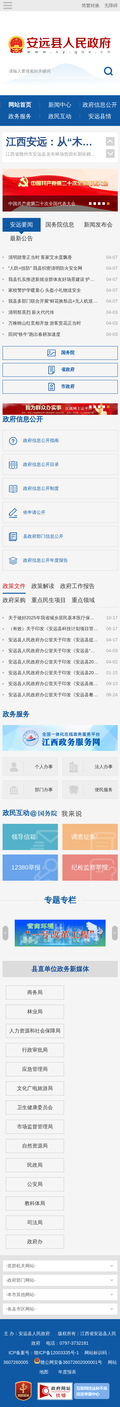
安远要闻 (21, 224)
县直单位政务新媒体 (60, 968)
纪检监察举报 (89, 867)
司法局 (35, 1222)
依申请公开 (34, 512)
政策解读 (42, 586)
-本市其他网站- (21, 1294)
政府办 (35, 1241)
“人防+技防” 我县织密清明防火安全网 (45, 268)
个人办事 (44, 766)
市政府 (68, 386)
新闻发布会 (98, 224)
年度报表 (67, 1371)
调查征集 (83, 836)
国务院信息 (59, 224)
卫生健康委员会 (35, 1107)
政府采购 (14, 600)
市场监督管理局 (35, 1126)
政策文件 (14, 586)
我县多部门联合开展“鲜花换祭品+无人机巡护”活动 (53, 301)
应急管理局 (35, 1069)
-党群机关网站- (21, 1265)
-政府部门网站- (21, 1280)
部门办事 (44, 789)
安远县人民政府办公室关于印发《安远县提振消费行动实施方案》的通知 (53, 639)
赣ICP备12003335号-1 (56, 1352)
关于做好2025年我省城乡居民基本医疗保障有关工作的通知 (53, 617)
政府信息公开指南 (41, 440)
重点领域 (83, 600)
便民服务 (104, 789)
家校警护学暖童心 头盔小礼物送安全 (44, 290)
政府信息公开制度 (41, 488)
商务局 (35, 992)
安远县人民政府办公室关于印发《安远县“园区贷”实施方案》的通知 (53, 650)
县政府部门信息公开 (43, 536)
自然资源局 (35, 1145)
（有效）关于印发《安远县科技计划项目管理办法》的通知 (53, 628)
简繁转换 (91, 5)
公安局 (35, 1184)
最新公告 (21, 238)
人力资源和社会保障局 (34, 1030)
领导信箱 (24, 836)
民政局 (35, 1165)
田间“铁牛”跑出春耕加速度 (34, 334)
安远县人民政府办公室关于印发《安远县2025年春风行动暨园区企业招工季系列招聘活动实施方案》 (53, 672)
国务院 (68, 352)
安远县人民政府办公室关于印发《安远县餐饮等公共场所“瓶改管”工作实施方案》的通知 (53, 694)
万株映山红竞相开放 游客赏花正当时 (44, 323)
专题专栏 (60, 900)
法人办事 (104, 766)
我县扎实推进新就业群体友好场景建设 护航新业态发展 (53, 279)
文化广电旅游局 (35, 1088)
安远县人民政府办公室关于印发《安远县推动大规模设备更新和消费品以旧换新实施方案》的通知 (53, 683)
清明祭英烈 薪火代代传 (31, 312)
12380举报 (26, 867)
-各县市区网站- (21, 1308)
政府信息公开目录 (41, 464)
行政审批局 (35, 1050)
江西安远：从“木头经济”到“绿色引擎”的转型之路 (53, 142)
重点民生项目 (48, 600)
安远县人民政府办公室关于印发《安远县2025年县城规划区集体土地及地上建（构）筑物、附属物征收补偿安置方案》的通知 (53, 661)
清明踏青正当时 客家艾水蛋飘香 (40, 257)
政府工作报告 (77, 586)
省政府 (68, 369)
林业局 (35, 1011)
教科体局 (35, 1203)
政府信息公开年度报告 (45, 560)
